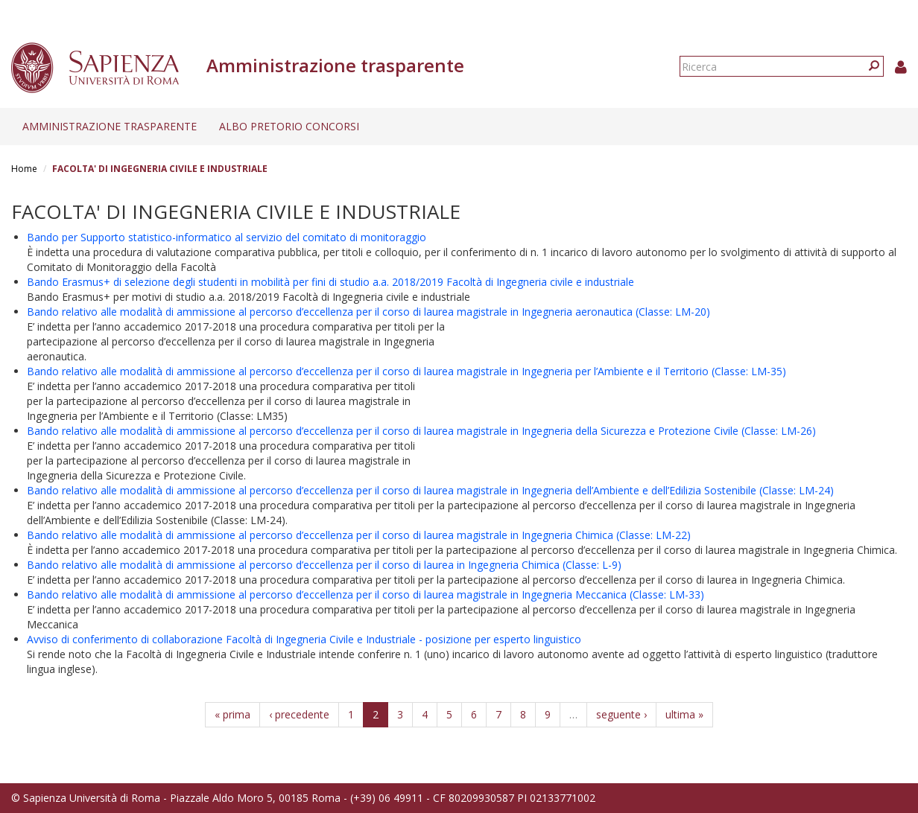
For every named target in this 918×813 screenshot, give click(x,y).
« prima (232, 714)
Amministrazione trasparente (109, 126)
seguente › (621, 714)
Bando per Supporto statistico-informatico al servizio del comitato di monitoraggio (226, 237)
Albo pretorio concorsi (289, 126)
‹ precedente (299, 714)
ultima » (684, 714)
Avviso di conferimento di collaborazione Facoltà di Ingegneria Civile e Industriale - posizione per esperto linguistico (304, 639)
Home (24, 168)
